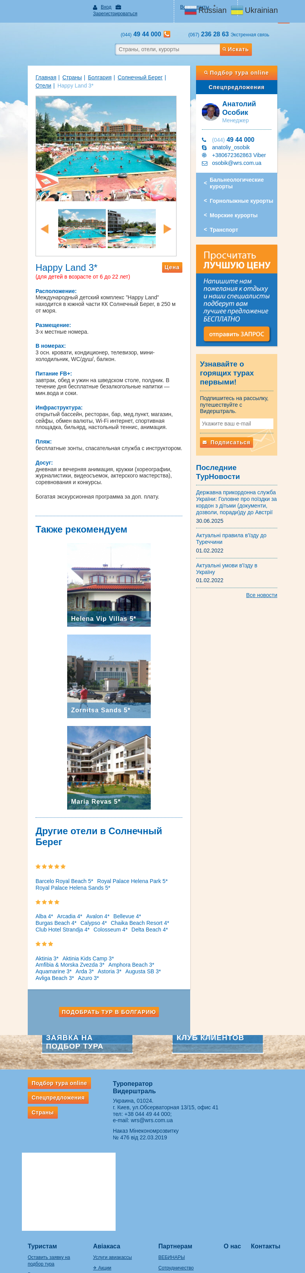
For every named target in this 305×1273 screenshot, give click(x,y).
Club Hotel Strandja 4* (139, 908)
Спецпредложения (247, 80)
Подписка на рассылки (183, 1181)
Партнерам (176, 1149)
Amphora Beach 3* (43, 950)
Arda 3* (119, 950)
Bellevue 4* (111, 901)
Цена (177, 277)
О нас (240, 1149)
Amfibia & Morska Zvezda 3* (136, 943)
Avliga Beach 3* (78, 956)
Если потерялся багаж (36, 1232)
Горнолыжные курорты (247, 194)
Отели (161, 71)
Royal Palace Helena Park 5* (116, 866)
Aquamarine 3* (88, 950)
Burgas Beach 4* (149, 901)
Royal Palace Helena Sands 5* (57, 872)
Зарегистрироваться (139, 7)
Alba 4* (28, 901)
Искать (248, 42)
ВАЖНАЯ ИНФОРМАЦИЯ (186, 1212)
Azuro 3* (112, 956)
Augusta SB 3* (37, 956)
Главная (30, 71)
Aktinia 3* (31, 943)
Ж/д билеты (98, 1181)
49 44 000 (239, 133)
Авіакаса (98, 1149)
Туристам (26, 1149)
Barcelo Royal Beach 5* (49, 866)
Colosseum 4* (37, 914)
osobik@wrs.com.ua (242, 156)
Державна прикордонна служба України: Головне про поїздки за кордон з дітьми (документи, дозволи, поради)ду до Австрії (242, 484)
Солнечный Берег (124, 71)
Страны (56, 71)
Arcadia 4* (54, 901)
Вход (98, 7)
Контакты (276, 1149)
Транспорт (229, 223)
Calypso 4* (33, 908)
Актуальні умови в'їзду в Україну (243, 547)
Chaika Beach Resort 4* (79, 908)
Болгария (84, 71)
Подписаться (232, 433)
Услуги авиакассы (104, 1160)
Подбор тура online (247, 66)
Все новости (277, 571)
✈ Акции (94, 1170)
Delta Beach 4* (76, 914)
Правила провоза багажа (39, 1222)
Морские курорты (239, 209)
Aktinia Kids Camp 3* (72, 943)
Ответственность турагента (188, 1202)
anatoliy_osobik (236, 141)
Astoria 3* (143, 950)
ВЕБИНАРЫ (172, 1160)
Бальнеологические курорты (242, 176)
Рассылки (22, 1177)
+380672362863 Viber (244, 148)
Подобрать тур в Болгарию (104, 990)
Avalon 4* (82, 901)
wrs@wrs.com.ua (146, 1099)
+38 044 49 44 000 (142, 1092)
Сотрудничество (176, 1170)
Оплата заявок (174, 1191)
